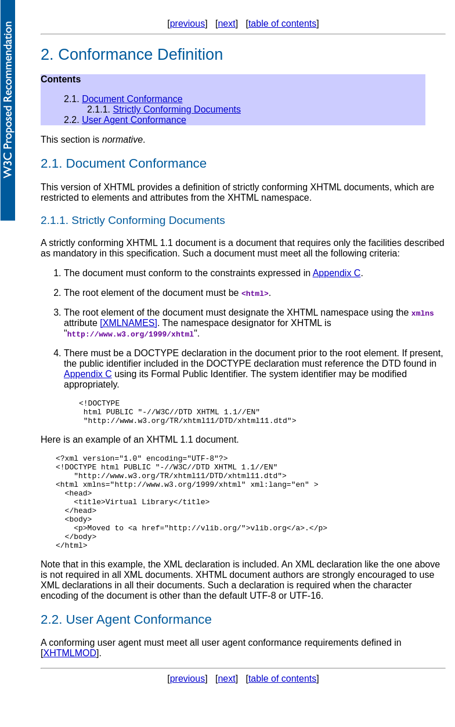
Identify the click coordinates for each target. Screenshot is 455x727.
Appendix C (337, 273)
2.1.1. (54, 220)
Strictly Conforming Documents (177, 109)
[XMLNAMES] (128, 323)
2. (47, 54)
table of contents (282, 23)
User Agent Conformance (134, 120)
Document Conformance (132, 99)
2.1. (51, 163)
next (226, 23)
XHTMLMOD (69, 677)
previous (187, 23)
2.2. (51, 643)
